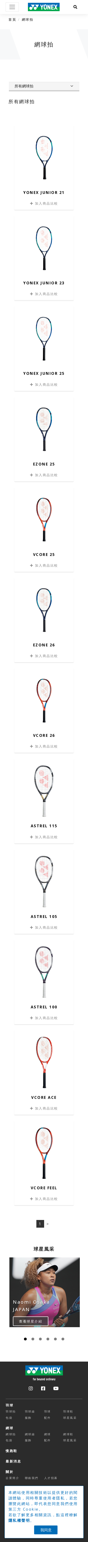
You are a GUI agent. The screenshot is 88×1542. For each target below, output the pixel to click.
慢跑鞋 (11, 1451)
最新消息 (13, 1461)
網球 (9, 1428)
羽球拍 (11, 1411)
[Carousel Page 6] (62, 1339)
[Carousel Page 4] (47, 1339)
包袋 (9, 1418)
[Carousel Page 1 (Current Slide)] (25, 1339)
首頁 (12, 19)
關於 (9, 1471)
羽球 (9, 1405)
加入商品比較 (44, 203)
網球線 (30, 1434)
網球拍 (28, 19)
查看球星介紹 (30, 1321)
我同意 (46, 1529)
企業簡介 (12, 1478)
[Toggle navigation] (12, 7)
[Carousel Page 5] (55, 1339)
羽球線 (30, 1411)
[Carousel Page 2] (32, 1339)
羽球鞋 (68, 1411)
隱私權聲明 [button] (19, 1520)
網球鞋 (68, 1434)
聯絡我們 (31, 1478)
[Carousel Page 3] (40, 1339)
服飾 (28, 1418)
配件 (47, 1418)
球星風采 (70, 1418)
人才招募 (51, 1478)
